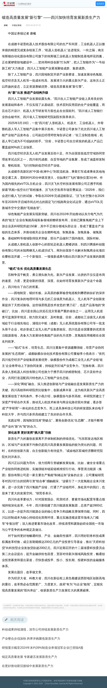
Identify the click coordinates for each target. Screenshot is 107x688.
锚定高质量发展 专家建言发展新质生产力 (29, 656)
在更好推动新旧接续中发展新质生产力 (27, 666)
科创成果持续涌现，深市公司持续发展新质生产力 (35, 629)
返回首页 (100, 4)
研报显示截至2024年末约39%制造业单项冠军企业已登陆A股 (42, 647)
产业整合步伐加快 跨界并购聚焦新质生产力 (31, 638)
